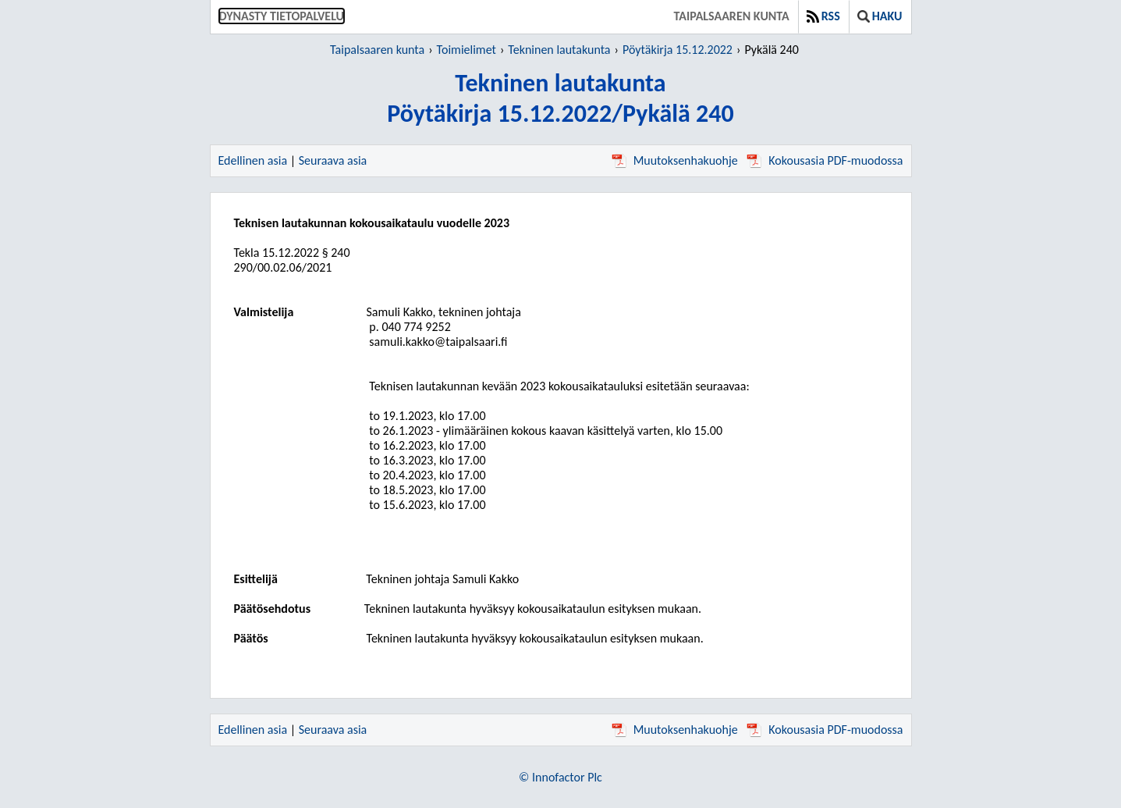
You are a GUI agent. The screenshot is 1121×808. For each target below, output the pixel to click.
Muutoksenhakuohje (675, 160)
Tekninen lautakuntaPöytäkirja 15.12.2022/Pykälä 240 (560, 98)
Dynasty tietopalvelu (282, 16)
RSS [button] (823, 16)
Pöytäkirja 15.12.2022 (678, 49)
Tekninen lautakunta (559, 49)
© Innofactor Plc (560, 777)
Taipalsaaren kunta (731, 16)
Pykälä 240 (771, 49)
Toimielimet (466, 49)
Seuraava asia (333, 160)
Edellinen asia (253, 160)
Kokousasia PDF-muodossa (825, 160)
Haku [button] (880, 16)
